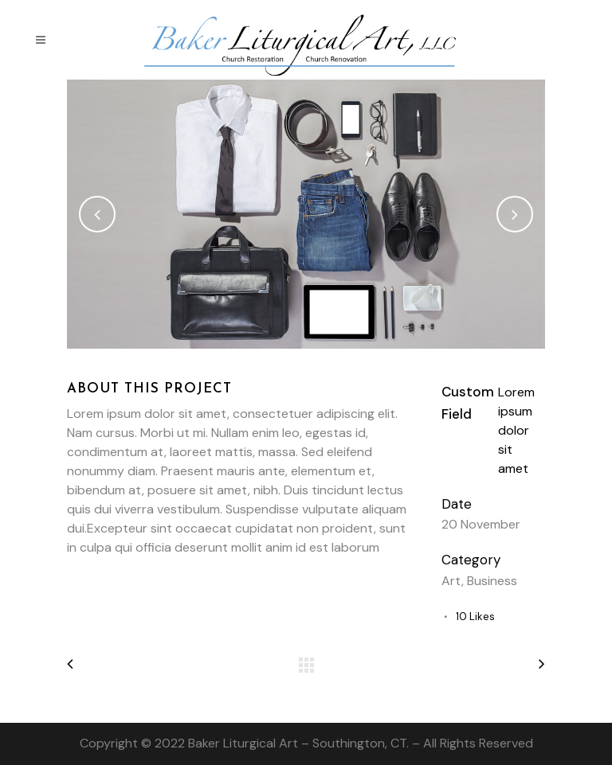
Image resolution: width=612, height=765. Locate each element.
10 (475, 616)
